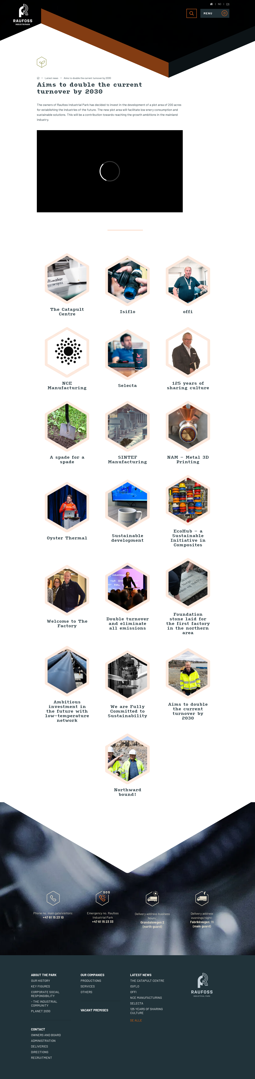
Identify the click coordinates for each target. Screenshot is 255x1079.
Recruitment (41, 1058)
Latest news (51, 78)
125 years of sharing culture (146, 1011)
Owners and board (46, 1035)
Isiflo (134, 986)
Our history (40, 980)
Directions (39, 1052)
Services (88, 986)
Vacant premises (94, 1010)
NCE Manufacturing (146, 997)
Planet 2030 (40, 1011)
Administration (43, 1041)
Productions (91, 980)
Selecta (136, 1003)
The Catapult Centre (147, 980)
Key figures (40, 986)
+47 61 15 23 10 (53, 917)
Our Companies (92, 975)
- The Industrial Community (44, 1003)
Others (86, 992)
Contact (38, 1029)
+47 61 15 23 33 (102, 922)
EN (227, 3)
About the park (43, 975)
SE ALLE (136, 1020)
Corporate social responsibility (45, 994)
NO (219, 3)
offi (133, 992)
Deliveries (39, 1046)
